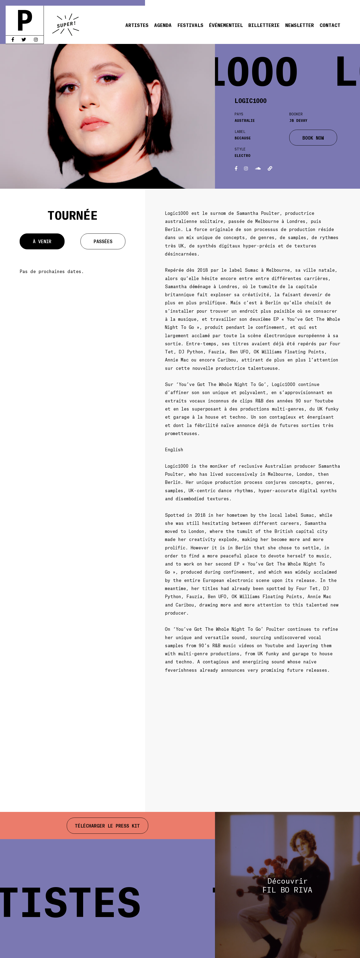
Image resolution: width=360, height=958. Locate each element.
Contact (330, 25)
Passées (103, 241)
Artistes (137, 25)
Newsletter (299, 25)
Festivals (190, 25)
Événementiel (226, 25)
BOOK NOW (313, 137)
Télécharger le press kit (107, 825)
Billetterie (264, 25)
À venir (42, 241)
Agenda (163, 25)
